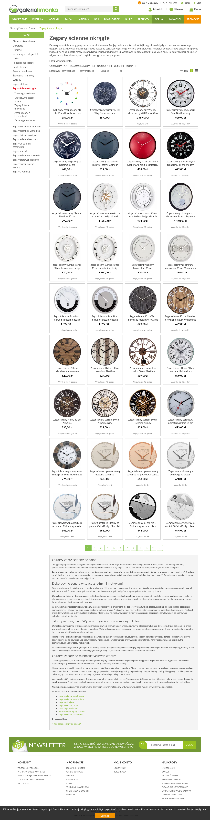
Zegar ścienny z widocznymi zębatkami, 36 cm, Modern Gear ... (181, 164)
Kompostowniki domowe (175, 783)
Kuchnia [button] (37, 19)
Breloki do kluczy (171, 779)
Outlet (165, 772)
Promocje (193, 19)
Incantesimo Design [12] (82, 65)
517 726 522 (33, 768)
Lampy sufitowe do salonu (176, 791)
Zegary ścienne (170, 775)
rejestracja (120, 772)
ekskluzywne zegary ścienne (72, 711)
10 (147, 547)
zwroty (70, 775)
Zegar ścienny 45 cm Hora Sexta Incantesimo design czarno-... (67, 319)
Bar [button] (96, 19)
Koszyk (195, 10)
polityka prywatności (77, 787)
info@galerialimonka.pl (38, 775)
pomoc (69, 783)
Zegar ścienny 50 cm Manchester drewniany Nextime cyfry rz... (67, 371)
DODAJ (190, 744)
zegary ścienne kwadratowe (71, 696)
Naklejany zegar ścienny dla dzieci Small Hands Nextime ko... (67, 113)
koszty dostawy (74, 772)
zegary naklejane (66, 702)
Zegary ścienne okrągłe (50, 28)
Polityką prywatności (106, 809)
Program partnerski (173, 798)
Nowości (175, 19)
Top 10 (159, 19)
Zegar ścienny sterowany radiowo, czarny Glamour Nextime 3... (105, 164)
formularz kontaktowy (31, 779)
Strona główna (17, 28)
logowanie (120, 768)
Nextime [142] (104, 65)
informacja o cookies (78, 791)
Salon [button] (69, 19)
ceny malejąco (87, 70)
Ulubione (176, 10)
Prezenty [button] (143, 19)
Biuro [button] (128, 19)
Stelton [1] (131, 65)
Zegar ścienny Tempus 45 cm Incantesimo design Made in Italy (142, 216)
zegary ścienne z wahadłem (71, 699)
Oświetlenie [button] (19, 19)
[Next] (160, 548)
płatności (71, 794)
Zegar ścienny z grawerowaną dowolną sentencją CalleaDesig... (105, 474)
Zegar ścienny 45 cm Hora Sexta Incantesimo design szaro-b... (105, 319)
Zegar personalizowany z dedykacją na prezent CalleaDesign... (180, 474)
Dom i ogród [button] (112, 19)
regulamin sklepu (75, 768)
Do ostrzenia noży (172, 794)
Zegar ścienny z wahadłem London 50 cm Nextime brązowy (142, 371)
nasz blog (23, 783)
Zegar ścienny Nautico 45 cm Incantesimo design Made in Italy (105, 216)
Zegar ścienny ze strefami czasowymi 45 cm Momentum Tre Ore (180, 268)
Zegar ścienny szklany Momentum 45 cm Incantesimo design (143, 268)
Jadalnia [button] (54, 19)
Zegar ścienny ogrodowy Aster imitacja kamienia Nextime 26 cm (67, 474)
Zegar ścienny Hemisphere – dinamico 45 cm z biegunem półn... (180, 216)
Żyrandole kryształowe (175, 787)
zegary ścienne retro (68, 705)
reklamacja (72, 779)
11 (153, 547)
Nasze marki (168, 768)
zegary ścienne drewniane (71, 714)
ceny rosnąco (68, 70)
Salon (32, 28)
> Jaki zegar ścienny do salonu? (66, 724)
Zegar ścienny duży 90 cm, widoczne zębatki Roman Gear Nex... (142, 113)
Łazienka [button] (83, 19)
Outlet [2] (119, 65)
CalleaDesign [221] (58, 65)
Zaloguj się (155, 10)
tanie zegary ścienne (68, 708)
